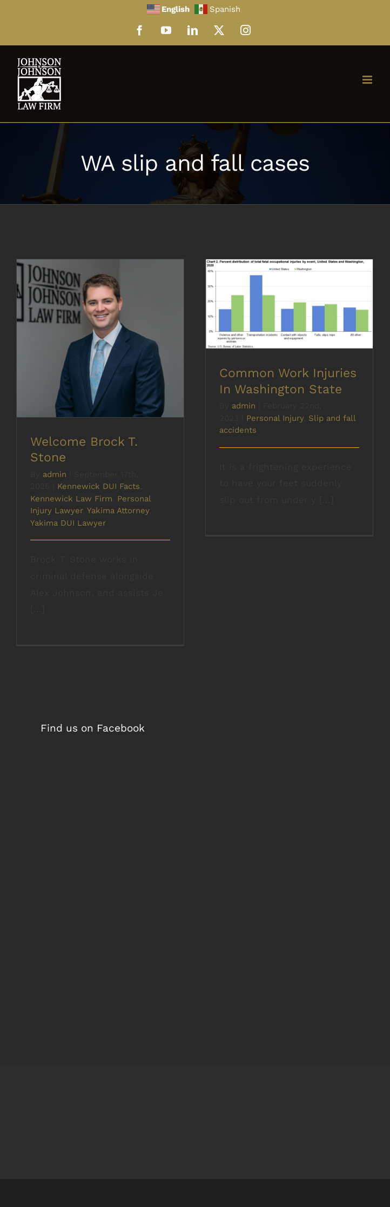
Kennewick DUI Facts (98, 486)
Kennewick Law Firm (71, 499)
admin (54, 474)
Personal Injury (275, 418)
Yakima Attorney (118, 510)
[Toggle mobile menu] (368, 79)
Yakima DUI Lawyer (68, 523)
